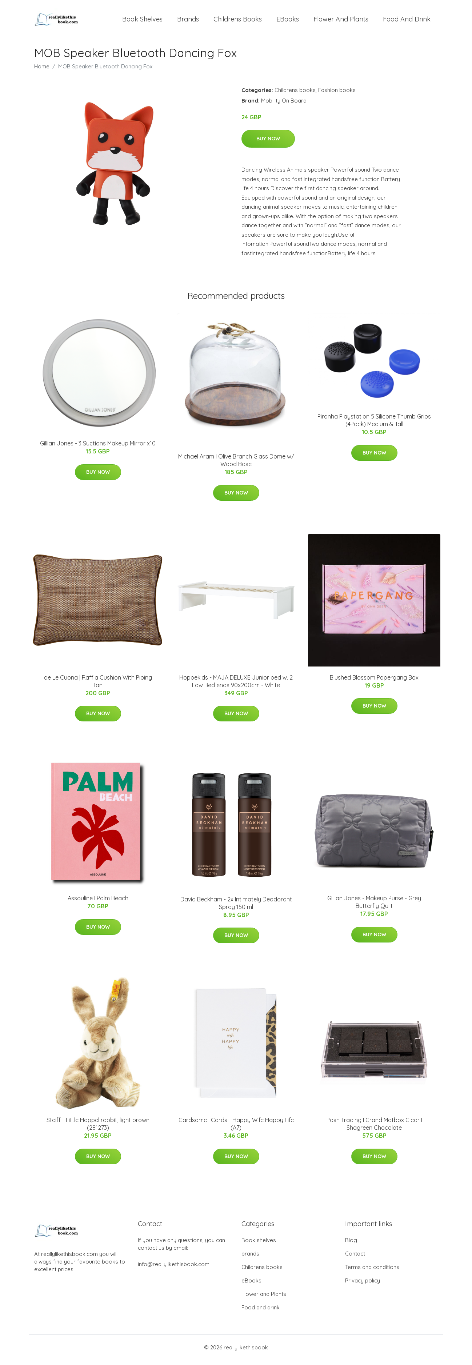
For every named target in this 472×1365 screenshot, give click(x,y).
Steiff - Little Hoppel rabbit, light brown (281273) (98, 1128)
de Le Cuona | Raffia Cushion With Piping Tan (98, 686)
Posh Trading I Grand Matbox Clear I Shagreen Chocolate (374, 1128)
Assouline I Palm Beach (98, 903)
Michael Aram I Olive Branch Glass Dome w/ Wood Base (236, 465)
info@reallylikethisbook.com (173, 1269)
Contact (355, 1258)
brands (188, 21)
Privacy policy (362, 1285)
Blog (351, 1245)
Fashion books (337, 95)
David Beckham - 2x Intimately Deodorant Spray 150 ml (236, 908)
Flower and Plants (340, 21)
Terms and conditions (372, 1272)
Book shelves (142, 21)
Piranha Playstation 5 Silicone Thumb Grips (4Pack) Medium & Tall (374, 425)
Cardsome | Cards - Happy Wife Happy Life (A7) (236, 1128)
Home (41, 71)
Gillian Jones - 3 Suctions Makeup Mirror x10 (98, 448)
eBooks (287, 21)
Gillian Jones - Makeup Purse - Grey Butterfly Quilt (374, 907)
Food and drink (407, 21)
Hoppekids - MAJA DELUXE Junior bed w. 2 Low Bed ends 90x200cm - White (236, 686)
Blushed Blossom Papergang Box (374, 682)
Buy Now (268, 143)
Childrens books (237, 21)
